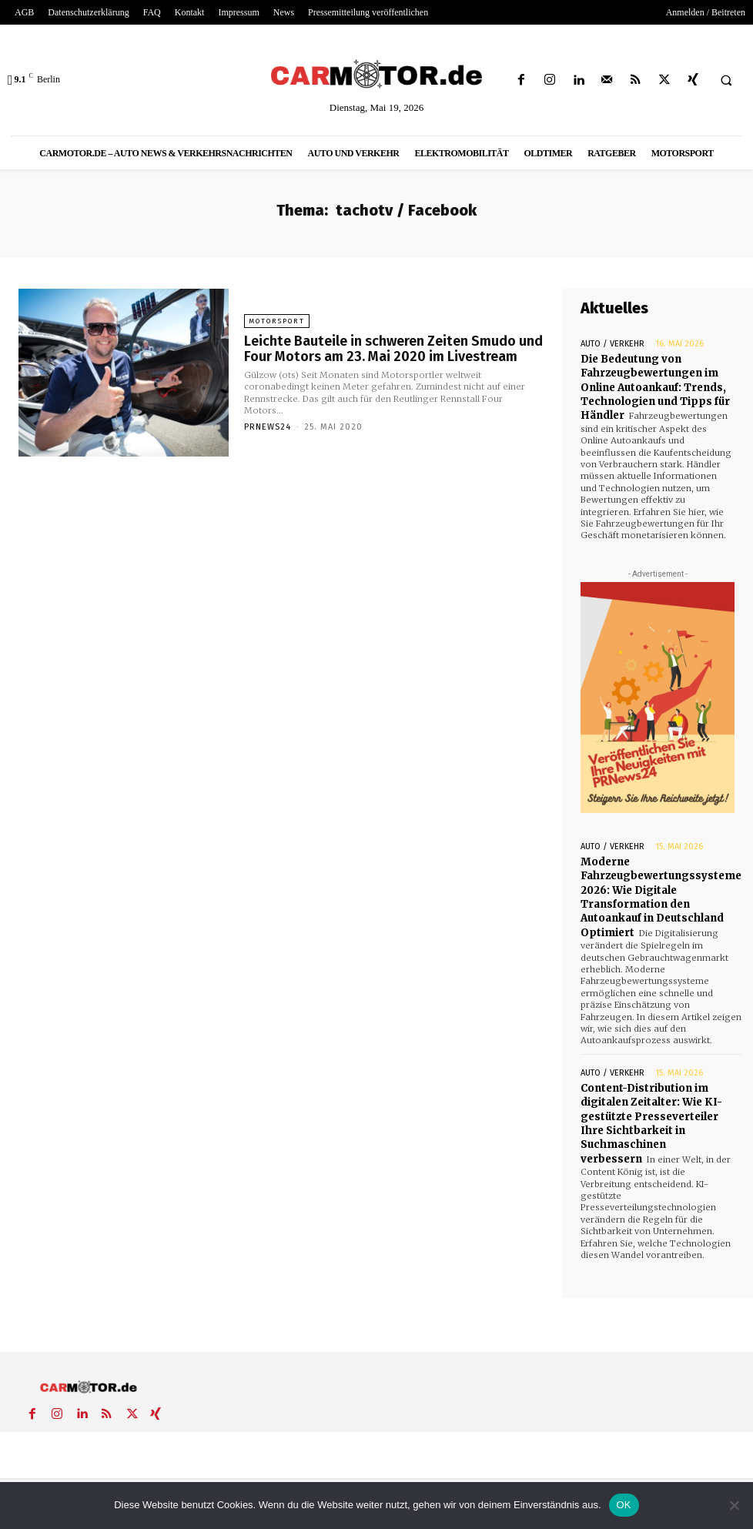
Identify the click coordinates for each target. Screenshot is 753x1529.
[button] (726, 81)
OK (624, 1505)
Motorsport (276, 321)
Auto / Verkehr (612, 344)
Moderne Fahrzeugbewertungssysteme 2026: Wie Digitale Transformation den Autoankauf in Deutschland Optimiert (661, 896)
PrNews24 (267, 427)
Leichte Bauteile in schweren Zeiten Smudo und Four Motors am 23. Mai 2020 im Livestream (392, 349)
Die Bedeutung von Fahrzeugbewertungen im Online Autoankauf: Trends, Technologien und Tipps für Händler (655, 387)
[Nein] (733, 1505)
